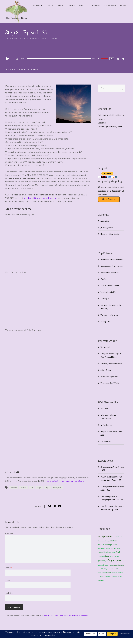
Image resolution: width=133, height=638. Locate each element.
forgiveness (112, 556)
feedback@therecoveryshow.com (40, 198)
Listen (50, 5)
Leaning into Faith (108, 292)
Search (60, 5)
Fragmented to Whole (110, 383)
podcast (115, 568)
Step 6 (108, 576)
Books (82, 5)
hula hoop (100, 565)
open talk (109, 569)
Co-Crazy (104, 279)
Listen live (105, 220)
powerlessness (102, 573)
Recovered (105, 347)
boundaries (102, 544)
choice (115, 544)
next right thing (102, 569)
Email (8, 580)
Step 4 (105, 576)
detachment (107, 552)
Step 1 (119, 572)
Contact (71, 5)
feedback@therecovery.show (110, 126)
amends (14, 487)
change (109, 544)
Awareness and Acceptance (112, 266)
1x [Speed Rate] (111, 58)
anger (108, 541)
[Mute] (99, 59)
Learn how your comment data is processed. (66, 615)
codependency (101, 548)
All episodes (94, 5)
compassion (116, 548)
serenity (109, 572)
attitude (113, 540)
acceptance (105, 536)
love (111, 565)
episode (23, 487)
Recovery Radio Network (111, 363)
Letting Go (105, 298)
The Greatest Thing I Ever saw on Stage (64, 481)
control (101, 552)
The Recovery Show (28, 38)
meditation (118, 564)
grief (106, 561)
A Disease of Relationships (112, 259)
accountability (115, 537)
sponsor (115, 572)
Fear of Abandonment (110, 285)
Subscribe (38, 5)
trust (99, 580)
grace (119, 556)
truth (102, 580)
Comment (10, 534)
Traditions (120, 576)
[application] (59, 58)
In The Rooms (106, 425)
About (122, 5)
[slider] (59, 58)
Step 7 (112, 576)
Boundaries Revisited (110, 272)
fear (107, 555)
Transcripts (110, 5)
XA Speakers (106, 441)
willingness (57, 487)
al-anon (100, 541)
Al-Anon (104, 408)
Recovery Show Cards (110, 233)
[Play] (8, 58)
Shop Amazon (108, 199)
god (117, 556)
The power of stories (109, 315)
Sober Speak (106, 370)
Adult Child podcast (109, 376)
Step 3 (101, 576)
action (121, 537)
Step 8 (39, 487)
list (32, 487)
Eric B (118, 552)
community (109, 548)
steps (47, 487)
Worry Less (105, 321)
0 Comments (54, 38)
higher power (115, 560)
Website (9, 593)
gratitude (101, 560)
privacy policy (107, 227)
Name (8, 568)
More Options (31, 69)
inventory (106, 565)
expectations (101, 556)
